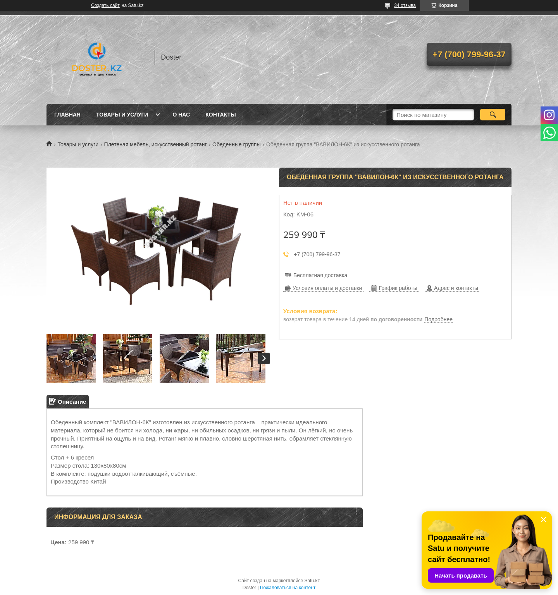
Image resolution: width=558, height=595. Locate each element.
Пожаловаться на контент (287, 587)
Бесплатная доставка (320, 275)
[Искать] (492, 114)
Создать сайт (105, 5)
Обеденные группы (236, 144)
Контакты (220, 114)
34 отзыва (405, 5)
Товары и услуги (122, 114)
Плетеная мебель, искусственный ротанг (155, 144)
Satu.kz (312, 580)
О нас (181, 114)
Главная (67, 114)
